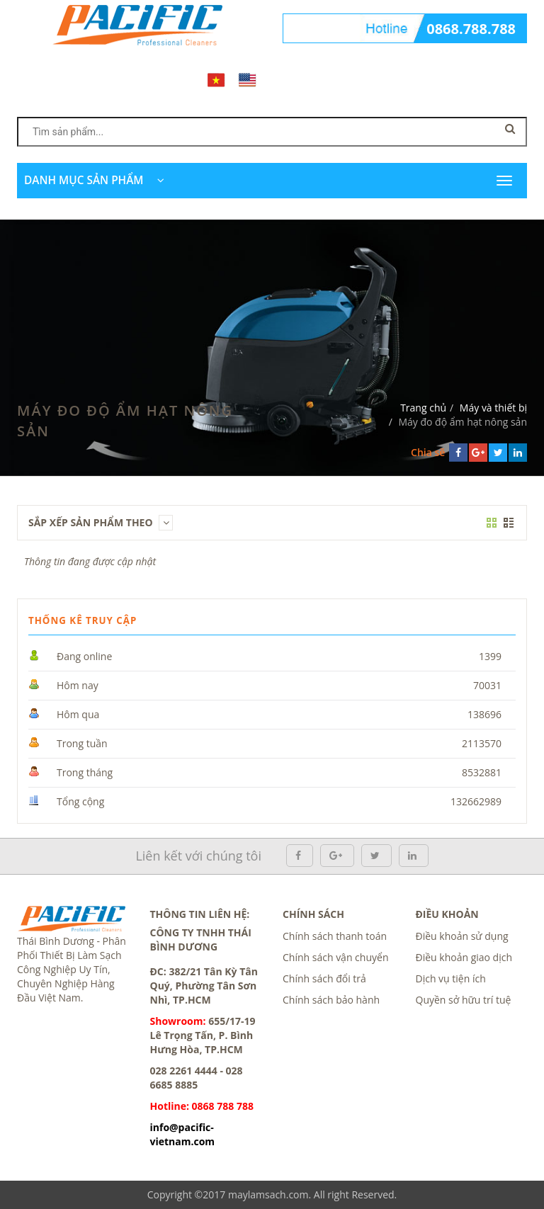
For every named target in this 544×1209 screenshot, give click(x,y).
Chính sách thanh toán (335, 936)
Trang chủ (423, 407)
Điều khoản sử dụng (462, 936)
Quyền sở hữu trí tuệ (463, 999)
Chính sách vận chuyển (335, 957)
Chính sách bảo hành (331, 999)
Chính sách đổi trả (324, 978)
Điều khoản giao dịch (464, 957)
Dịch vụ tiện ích (451, 978)
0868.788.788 (471, 28)
